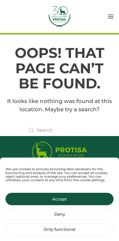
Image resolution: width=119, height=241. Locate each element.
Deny (59, 216)
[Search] (59, 130)
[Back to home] (59, 17)
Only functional (59, 231)
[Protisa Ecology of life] (59, 150)
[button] (111, 17)
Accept (59, 201)
